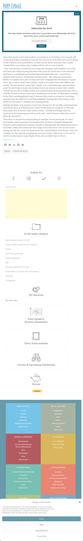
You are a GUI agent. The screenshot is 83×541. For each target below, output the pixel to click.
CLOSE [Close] (77, 14)
